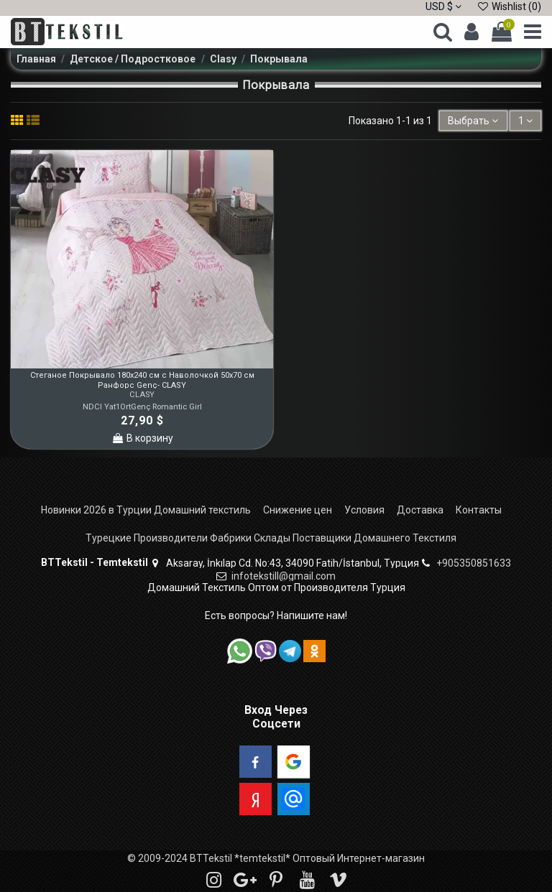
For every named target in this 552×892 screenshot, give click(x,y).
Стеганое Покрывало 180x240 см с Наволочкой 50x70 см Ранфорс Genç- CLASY (142, 380)
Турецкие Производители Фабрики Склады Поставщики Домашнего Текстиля (271, 538)
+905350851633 (473, 563)
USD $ (443, 6)
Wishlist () (509, 6)
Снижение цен (297, 510)
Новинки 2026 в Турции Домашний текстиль (146, 510)
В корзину (142, 438)
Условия (364, 510)
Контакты (479, 510)
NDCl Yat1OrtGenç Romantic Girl (142, 407)
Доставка (420, 510)
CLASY (142, 394)
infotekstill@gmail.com (283, 576)
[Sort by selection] (473, 121)
